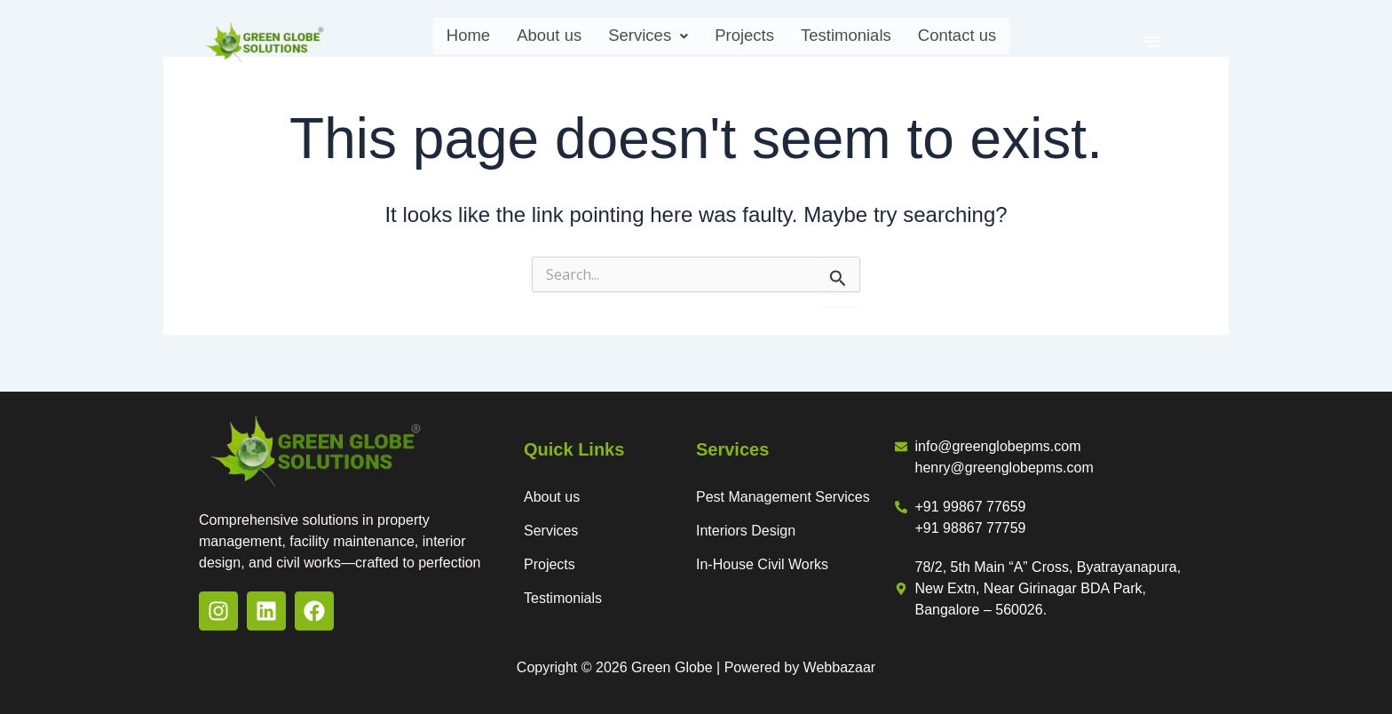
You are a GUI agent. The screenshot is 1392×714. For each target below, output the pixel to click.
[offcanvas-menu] (1151, 41)
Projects (743, 40)
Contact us (984, 40)
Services (636, 40)
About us (527, 40)
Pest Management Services (783, 496)
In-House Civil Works (762, 564)
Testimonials (859, 40)
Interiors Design (745, 530)
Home (437, 40)
